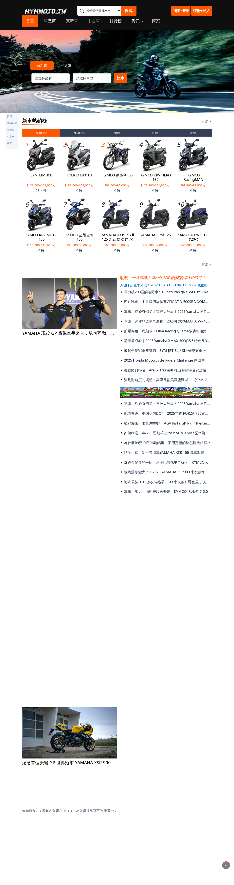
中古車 (94, 24)
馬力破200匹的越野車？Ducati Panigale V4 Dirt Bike (164, 292)
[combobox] (50, 78)
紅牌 (155, 133)
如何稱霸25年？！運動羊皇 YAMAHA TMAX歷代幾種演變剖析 (166, 432)
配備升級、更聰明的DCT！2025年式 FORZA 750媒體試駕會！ (166, 413)
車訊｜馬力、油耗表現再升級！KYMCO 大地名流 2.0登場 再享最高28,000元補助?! (166, 491)
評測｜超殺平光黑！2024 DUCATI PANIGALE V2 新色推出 (163, 285)
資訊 (137, 24)
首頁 (30, 24)
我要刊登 (181, 10)
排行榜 (116, 24)
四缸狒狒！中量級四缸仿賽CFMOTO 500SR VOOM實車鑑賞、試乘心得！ (166, 301)
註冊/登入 (201, 10)
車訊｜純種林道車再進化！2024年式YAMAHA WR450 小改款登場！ (166, 321)
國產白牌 (41, 133)
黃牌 (117, 133)
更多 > (206, 121)
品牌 (193, 133)
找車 (121, 78)
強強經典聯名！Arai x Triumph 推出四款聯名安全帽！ (165, 370)
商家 (156, 24)
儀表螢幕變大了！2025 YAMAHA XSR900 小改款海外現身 (166, 472)
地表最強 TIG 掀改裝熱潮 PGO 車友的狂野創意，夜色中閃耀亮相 (166, 481)
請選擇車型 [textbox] (84, 78)
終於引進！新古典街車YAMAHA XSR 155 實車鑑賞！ (164, 452)
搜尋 (129, 10)
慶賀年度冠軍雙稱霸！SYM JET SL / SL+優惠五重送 (163, 350)
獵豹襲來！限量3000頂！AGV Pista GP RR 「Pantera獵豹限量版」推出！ (166, 423)
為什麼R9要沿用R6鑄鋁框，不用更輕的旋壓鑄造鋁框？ (165, 442)
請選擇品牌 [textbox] (43, 78)
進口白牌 (79, 133)
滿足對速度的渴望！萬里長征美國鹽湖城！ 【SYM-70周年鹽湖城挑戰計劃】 (166, 379)
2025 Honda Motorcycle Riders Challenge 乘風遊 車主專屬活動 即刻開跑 (166, 360)
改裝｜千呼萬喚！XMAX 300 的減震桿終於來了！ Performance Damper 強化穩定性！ (166, 277)
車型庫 (50, 24)
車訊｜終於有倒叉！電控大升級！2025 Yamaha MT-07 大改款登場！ (166, 311)
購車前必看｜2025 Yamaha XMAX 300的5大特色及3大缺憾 (166, 340)
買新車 (72, 24)
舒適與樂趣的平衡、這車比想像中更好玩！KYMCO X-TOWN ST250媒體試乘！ (166, 462)
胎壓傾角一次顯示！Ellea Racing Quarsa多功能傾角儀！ (166, 331)
